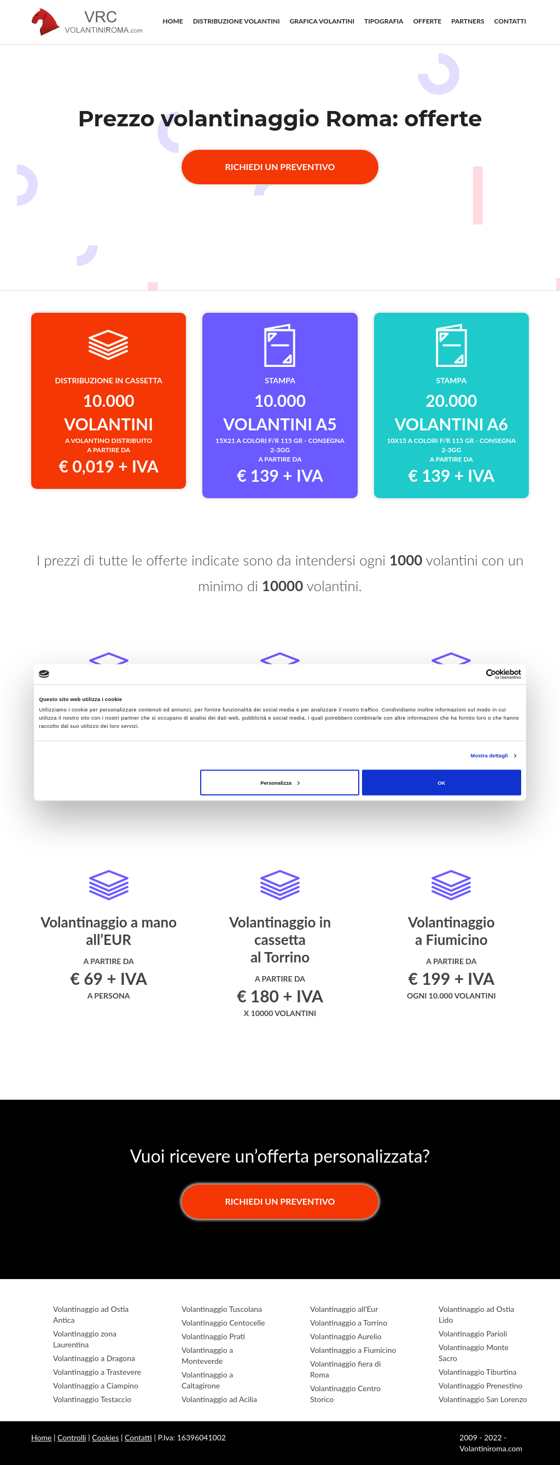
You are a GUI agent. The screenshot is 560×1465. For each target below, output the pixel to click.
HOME (173, 21)
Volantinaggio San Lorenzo (483, 1399)
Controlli (71, 1437)
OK (441, 782)
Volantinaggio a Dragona (94, 1358)
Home (41, 1437)
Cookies (105, 1437)
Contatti (138, 1437)
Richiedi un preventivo (280, 166)
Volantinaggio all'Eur (344, 1309)
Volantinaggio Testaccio (92, 1399)
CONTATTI (510, 21)
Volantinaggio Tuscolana (222, 1309)
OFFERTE (427, 21)
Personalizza (280, 782)
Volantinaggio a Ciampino (95, 1385)
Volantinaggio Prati (213, 1336)
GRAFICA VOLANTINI (322, 21)
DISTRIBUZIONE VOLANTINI (236, 21)
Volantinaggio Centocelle (223, 1322)
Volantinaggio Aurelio (346, 1336)
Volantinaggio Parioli (473, 1333)
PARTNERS (467, 21)
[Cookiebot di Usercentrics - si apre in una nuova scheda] (473, 674)
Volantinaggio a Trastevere (97, 1371)
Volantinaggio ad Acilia (219, 1399)
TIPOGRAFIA (383, 21)
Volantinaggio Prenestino (480, 1385)
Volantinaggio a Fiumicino (353, 1350)
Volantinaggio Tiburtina (477, 1371)
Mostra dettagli (489, 755)
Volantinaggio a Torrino (348, 1322)
